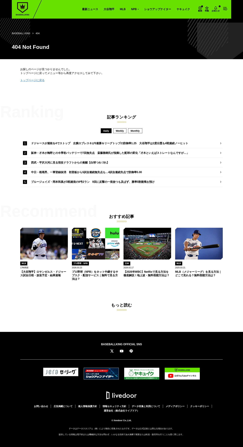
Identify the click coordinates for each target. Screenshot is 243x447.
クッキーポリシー (199, 406)
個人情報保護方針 (87, 406)
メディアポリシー (175, 406)
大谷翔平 (109, 9)
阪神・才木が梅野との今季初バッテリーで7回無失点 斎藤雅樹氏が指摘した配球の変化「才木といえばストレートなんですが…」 (110, 152)
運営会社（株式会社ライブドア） (121, 410)
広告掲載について (63, 406)
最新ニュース (90, 9)
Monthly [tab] (135, 131)
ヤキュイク (183, 9)
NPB (134, 9)
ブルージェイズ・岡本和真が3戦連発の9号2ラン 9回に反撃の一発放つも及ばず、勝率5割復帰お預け (93, 181)
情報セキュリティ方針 (114, 406)
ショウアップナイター (157, 9)
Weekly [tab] (120, 131)
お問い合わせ (41, 406)
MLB (123, 9)
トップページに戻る (32, 80)
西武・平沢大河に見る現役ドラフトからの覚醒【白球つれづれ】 (70, 162)
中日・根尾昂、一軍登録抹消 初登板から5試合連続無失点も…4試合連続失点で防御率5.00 (86, 172)
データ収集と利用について (146, 406)
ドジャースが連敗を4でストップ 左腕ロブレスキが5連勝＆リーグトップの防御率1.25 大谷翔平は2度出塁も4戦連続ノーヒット (109, 143)
